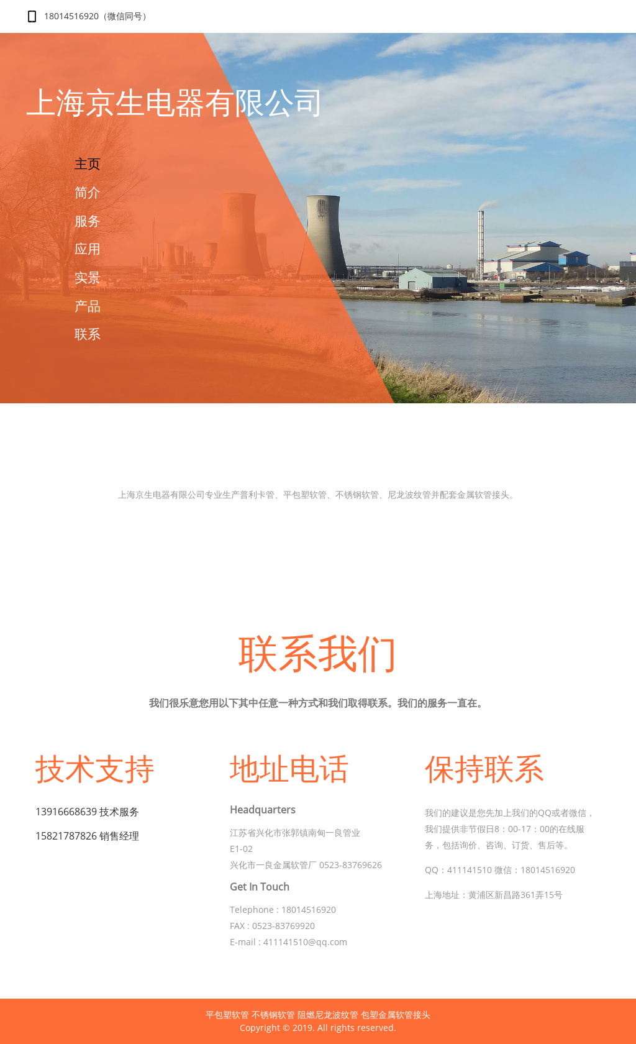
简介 (88, 192)
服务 (88, 220)
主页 (88, 163)
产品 (88, 305)
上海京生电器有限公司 (175, 103)
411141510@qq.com (305, 942)
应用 (88, 248)
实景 (88, 277)
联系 (88, 333)
